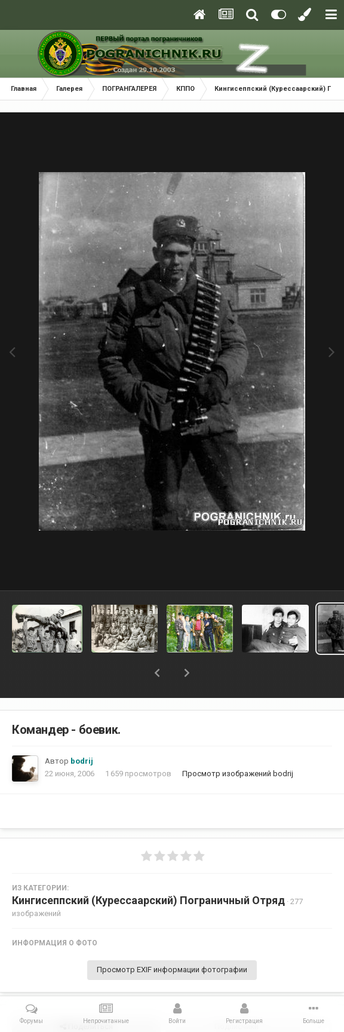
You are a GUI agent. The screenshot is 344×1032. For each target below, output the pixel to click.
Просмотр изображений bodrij (237, 773)
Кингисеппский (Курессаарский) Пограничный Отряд (148, 900)
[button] (157, 673)
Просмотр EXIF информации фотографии (172, 969)
